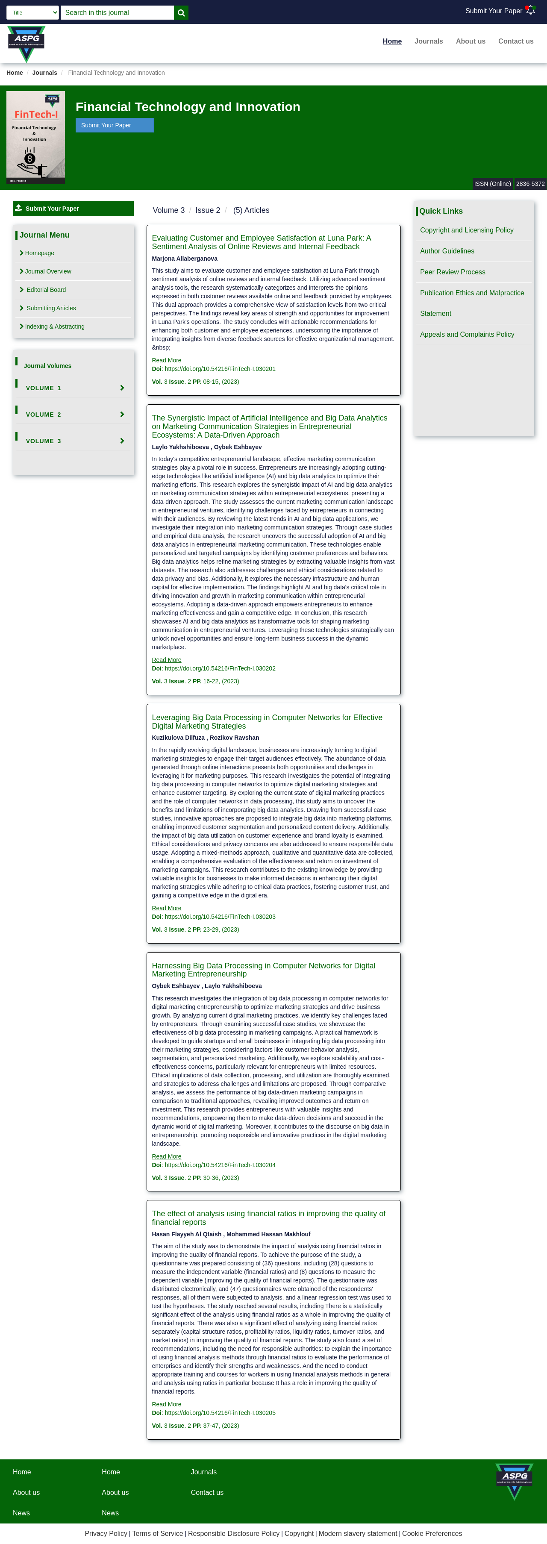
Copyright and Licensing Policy (467, 230)
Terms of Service (157, 1533)
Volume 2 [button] (44, 414)
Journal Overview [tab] (45, 271)
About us (470, 41)
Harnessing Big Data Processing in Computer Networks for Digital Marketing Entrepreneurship (263, 970)
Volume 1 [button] (44, 388)
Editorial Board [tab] (43, 289)
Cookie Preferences (432, 1533)
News (21, 1513)
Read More (166, 360)
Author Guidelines (447, 251)
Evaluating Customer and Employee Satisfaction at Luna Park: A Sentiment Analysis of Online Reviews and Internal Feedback (261, 242)
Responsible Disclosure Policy (233, 1533)
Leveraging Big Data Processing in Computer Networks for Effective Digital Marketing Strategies (267, 721)
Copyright (299, 1533)
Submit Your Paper (493, 11)
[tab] (73, 388)
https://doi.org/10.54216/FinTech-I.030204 (220, 1165)
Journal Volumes (48, 365)
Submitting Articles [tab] (48, 308)
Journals (429, 41)
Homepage (37, 253)
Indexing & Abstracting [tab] (52, 326)
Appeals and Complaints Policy (467, 334)
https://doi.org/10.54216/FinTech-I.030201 (220, 368)
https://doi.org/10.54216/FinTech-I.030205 (220, 1412)
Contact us (516, 41)
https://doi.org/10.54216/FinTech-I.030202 (220, 668)
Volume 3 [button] (44, 441)
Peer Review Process (452, 272)
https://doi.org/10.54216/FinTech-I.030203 (220, 916)
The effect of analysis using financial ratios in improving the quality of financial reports (268, 1217)
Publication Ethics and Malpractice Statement (472, 303)
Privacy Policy (106, 1533)
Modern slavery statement (358, 1533)
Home (392, 41)
